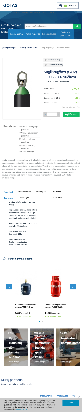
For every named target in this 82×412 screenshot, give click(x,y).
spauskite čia (21, 409)
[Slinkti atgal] (9, 286)
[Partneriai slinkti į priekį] (79, 396)
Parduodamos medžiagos (24, 193)
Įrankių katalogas (9, 48)
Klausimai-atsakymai (57, 193)
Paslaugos (41, 192)
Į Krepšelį (71, 114)
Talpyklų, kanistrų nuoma (29, 48)
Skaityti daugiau (14, 362)
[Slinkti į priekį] (73, 286)
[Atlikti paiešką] (77, 26)
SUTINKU (70, 403)
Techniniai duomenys (8, 193)
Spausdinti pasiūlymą (55, 65)
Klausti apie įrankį (53, 60)
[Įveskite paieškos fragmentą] (49, 26)
